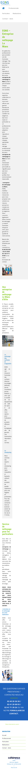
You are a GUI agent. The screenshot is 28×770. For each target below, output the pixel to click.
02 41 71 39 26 (10, 707)
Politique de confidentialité (14, 764)
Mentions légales (14, 762)
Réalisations (5, 745)
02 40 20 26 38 (13, 701)
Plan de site (14, 767)
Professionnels (6, 738)
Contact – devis (6, 748)
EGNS (14, 760)
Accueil (4, 735)
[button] (14, 724)
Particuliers (5, 741)
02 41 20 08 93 (13, 704)
